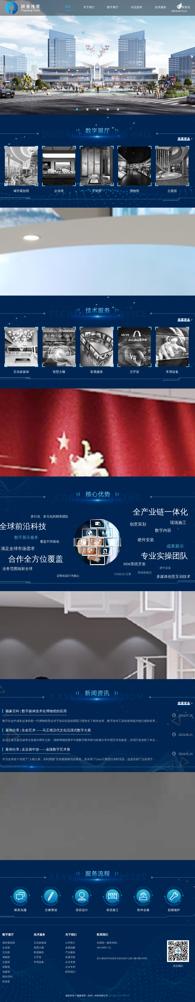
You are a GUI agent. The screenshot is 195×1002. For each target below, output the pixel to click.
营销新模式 (145, 572)
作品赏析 (136, 7)
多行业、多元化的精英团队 (49, 516)
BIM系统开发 (134, 564)
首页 (68, 6)
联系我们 (70, 971)
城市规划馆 (8, 942)
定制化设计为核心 (68, 575)
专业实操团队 (164, 555)
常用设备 (39, 962)
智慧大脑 (39, 947)
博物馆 (6, 957)
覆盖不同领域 (49, 541)
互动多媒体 (40, 942)
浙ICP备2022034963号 (119, 995)
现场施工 (178, 522)
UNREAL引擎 (122, 574)
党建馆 (6, 971)
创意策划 (138, 524)
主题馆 (6, 962)
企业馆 (6, 947)
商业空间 (7, 976)
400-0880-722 (104, 947)
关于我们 (89, 7)
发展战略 (70, 947)
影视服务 (39, 952)
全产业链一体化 (160, 511)
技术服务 (160, 7)
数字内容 (163, 530)
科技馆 (6, 981)
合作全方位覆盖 (35, 559)
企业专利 (70, 967)
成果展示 (175, 546)
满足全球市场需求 (18, 548)
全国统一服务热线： (108, 942)
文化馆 (6, 952)
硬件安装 (146, 540)
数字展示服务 (26, 537)
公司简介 (70, 942)
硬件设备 (165, 567)
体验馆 (6, 967)
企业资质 (70, 962)
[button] (77, 109)
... (3, 986)
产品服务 (70, 952)
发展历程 (70, 957)
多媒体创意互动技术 (173, 577)
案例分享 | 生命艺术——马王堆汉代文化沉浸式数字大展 (48, 730)
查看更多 (184, 139)
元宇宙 (37, 957)
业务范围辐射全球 (17, 569)
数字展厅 (112, 7)
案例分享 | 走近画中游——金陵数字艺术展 (38, 749)
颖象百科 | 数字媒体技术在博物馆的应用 (36, 711)
